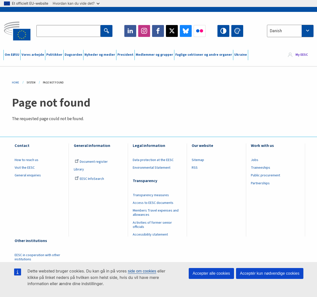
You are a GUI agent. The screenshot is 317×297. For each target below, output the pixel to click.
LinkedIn (130, 31)
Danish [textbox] (276, 31)
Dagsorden (73, 54)
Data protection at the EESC (153, 160)
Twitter (172, 31)
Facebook (158, 31)
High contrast (223, 31)
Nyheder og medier (99, 54)
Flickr (200, 31)
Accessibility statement (150, 234)
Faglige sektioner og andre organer (203, 54)
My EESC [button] (301, 55)
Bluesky (186, 31)
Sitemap (198, 160)
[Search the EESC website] (68, 31)
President (125, 54)
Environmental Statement (151, 167)
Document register (91, 161)
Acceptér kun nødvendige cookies (269, 273)
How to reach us (26, 160)
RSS (195, 167)
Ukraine (240, 54)
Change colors (237, 31)
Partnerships (260, 183)
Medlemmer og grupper (154, 54)
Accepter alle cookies (211, 273)
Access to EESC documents (153, 202)
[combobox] (290, 31)
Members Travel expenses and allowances (156, 212)
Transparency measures (151, 195)
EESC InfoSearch (89, 178)
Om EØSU (12, 54)
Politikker (54, 54)
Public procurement (265, 175)
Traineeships (260, 167)
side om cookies (142, 271)
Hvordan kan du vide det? (76, 3)
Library (79, 169)
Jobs (254, 160)
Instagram (144, 31)
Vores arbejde (33, 54)
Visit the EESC (25, 167)
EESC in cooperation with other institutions (37, 257)
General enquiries (28, 175)
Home (15, 82)
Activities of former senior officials (152, 224)
